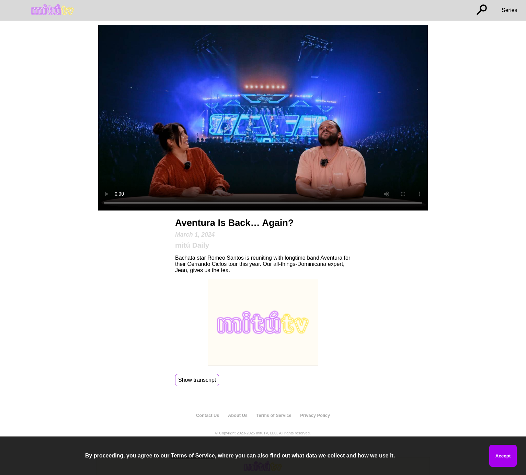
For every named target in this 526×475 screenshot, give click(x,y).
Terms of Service (273, 415)
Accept (503, 455)
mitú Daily (192, 245)
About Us (238, 415)
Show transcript (197, 380)
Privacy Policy (315, 415)
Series (509, 10)
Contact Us (207, 415)
